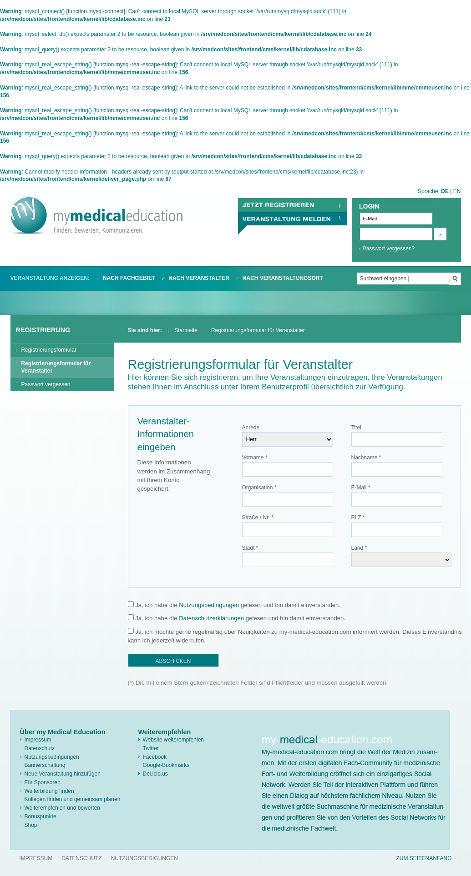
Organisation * (259, 487)
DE (445, 191)
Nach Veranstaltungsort (283, 278)
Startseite (186, 330)
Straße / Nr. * (257, 517)
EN (457, 191)
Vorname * (255, 457)
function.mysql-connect (96, 11)
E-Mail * (360, 487)
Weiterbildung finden (49, 791)
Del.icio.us (155, 774)
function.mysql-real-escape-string (135, 64)
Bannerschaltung (45, 765)
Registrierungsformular (48, 350)
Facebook (155, 757)
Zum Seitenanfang (423, 858)
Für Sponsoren (43, 782)
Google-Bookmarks (166, 765)
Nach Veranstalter (198, 278)
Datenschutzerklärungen (211, 618)
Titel (356, 427)
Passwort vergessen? (389, 248)
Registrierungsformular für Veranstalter (56, 367)
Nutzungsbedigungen (144, 858)
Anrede (251, 427)
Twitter (151, 748)
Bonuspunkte (40, 816)
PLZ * (358, 517)
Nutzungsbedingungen (209, 605)
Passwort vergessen (46, 384)
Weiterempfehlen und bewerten (63, 808)
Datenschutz (40, 748)
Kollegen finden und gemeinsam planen (73, 799)
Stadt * (250, 548)
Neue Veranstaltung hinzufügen (63, 774)
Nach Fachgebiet (129, 278)
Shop (31, 825)
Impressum (38, 740)
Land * (359, 548)
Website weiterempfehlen (173, 740)
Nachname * (366, 457)
